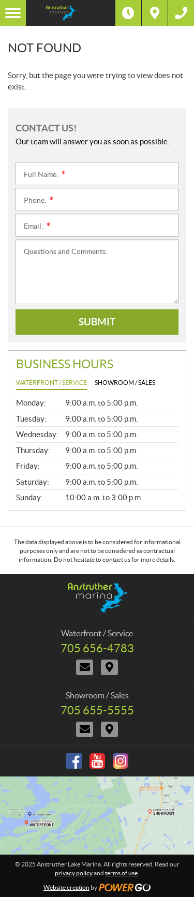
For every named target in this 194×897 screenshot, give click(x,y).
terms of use (121, 873)
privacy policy (74, 873)
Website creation (66, 887)
